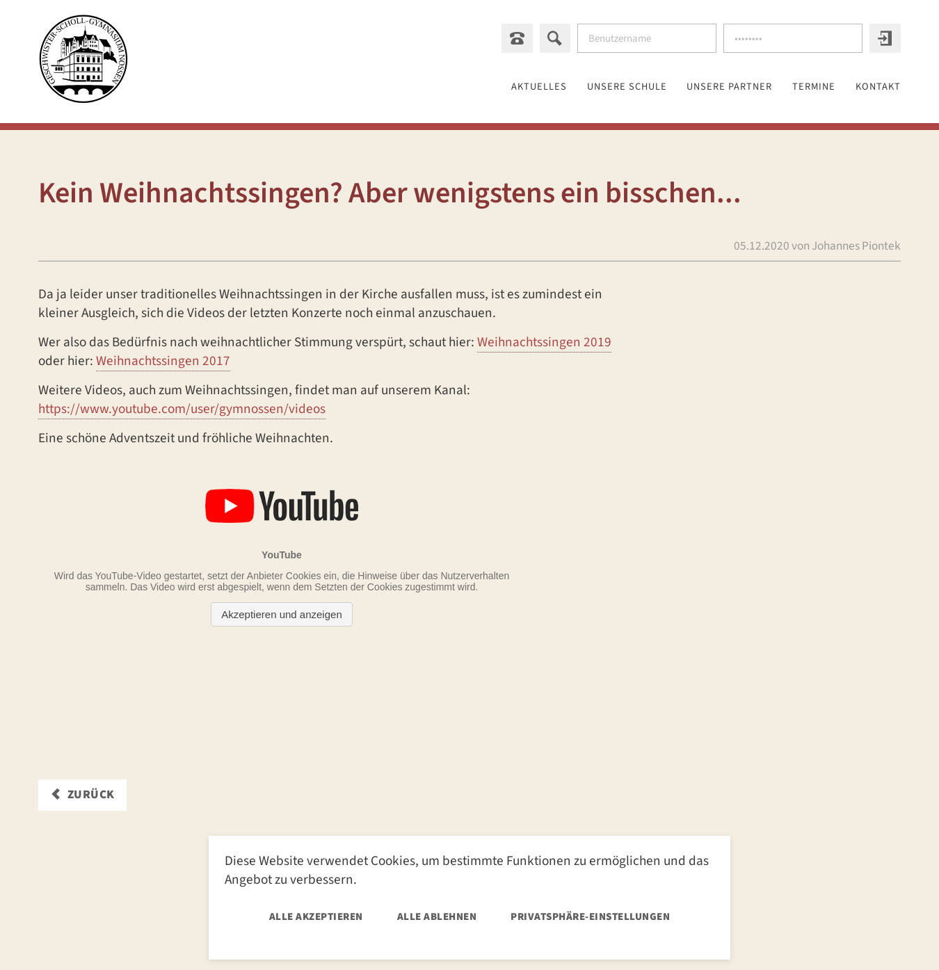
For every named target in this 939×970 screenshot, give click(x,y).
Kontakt (875, 87)
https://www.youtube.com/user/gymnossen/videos (182, 409)
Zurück (91, 795)
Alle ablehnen (437, 917)
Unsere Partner (700, 87)
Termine (798, 87)
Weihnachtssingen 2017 (163, 361)
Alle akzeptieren (316, 917)
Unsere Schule (579, 87)
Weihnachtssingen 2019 (544, 343)
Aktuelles (478, 87)
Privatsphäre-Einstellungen (590, 917)
